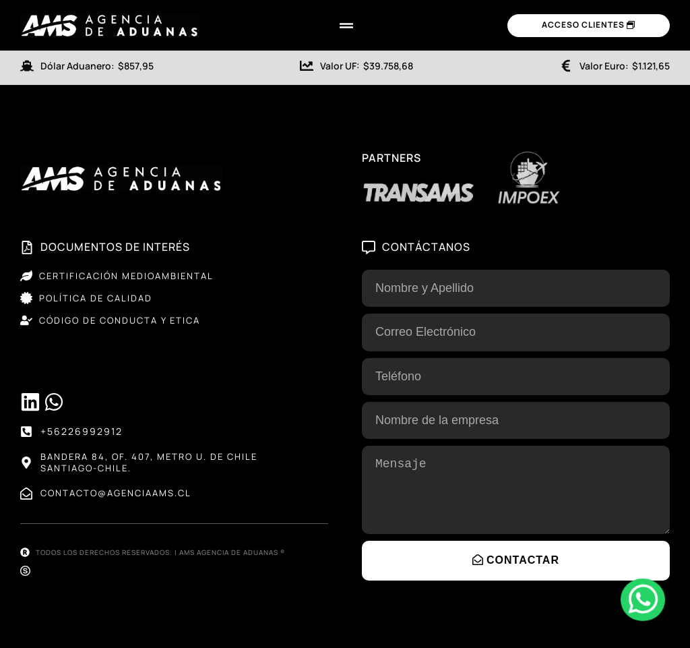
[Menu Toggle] (346, 25)
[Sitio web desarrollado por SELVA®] (25, 571)
